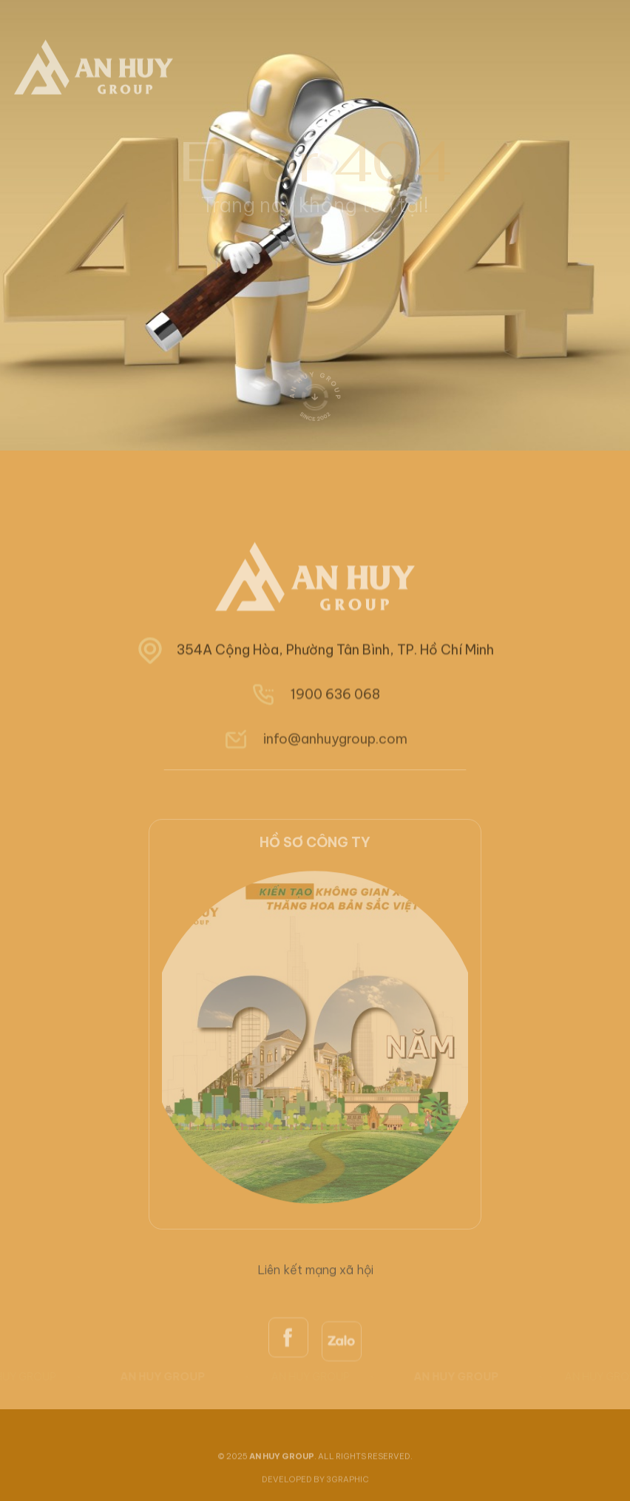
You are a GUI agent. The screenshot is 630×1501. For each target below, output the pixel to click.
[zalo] (342, 1379)
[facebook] (288, 1372)
